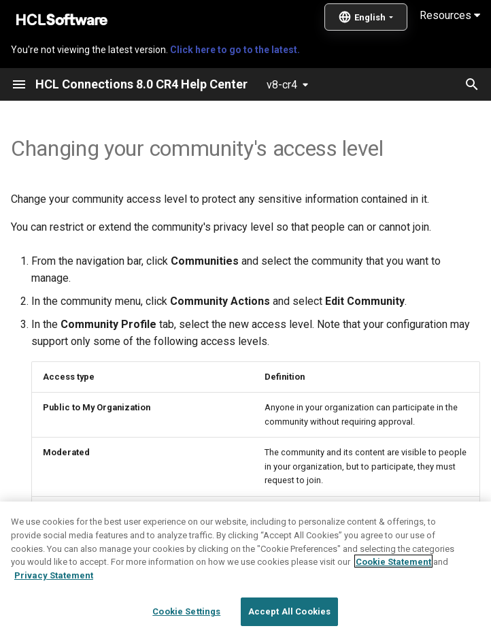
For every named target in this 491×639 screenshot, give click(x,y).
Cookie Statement (393, 596)
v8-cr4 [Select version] (282, 84)
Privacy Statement (53, 609)
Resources (450, 15)
